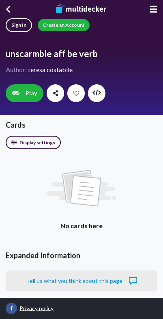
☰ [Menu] (153, 9)
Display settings (33, 142)
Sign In (18, 25)
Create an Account (64, 25)
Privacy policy (36, 307)
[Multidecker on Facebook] (11, 308)
